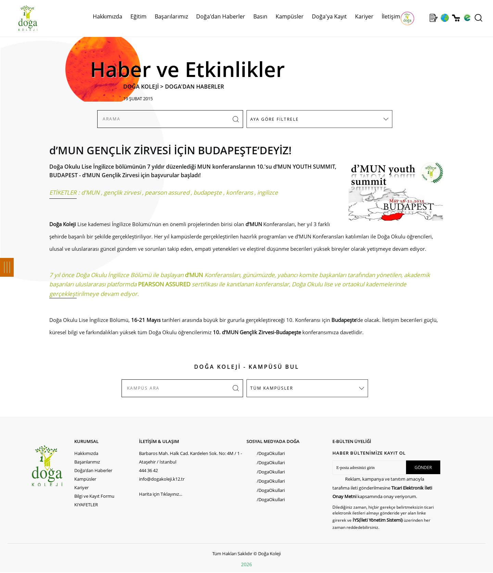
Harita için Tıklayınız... (160, 494)
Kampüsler (290, 16)
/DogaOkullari (271, 453)
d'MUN (90, 192)
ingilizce (267, 192)
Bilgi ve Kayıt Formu (94, 496)
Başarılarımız (171, 16)
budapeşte (207, 192)
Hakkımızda (107, 16)
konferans (239, 192)
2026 (246, 564)
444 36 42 (148, 470)
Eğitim (138, 16)
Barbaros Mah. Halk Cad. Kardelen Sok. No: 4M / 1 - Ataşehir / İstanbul (190, 457)
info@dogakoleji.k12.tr (162, 479)
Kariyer (364, 16)
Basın (260, 16)
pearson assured (167, 192)
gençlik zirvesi (122, 192)
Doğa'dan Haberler (220, 16)
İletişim (391, 16)
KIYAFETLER (86, 505)
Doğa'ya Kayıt (329, 16)
